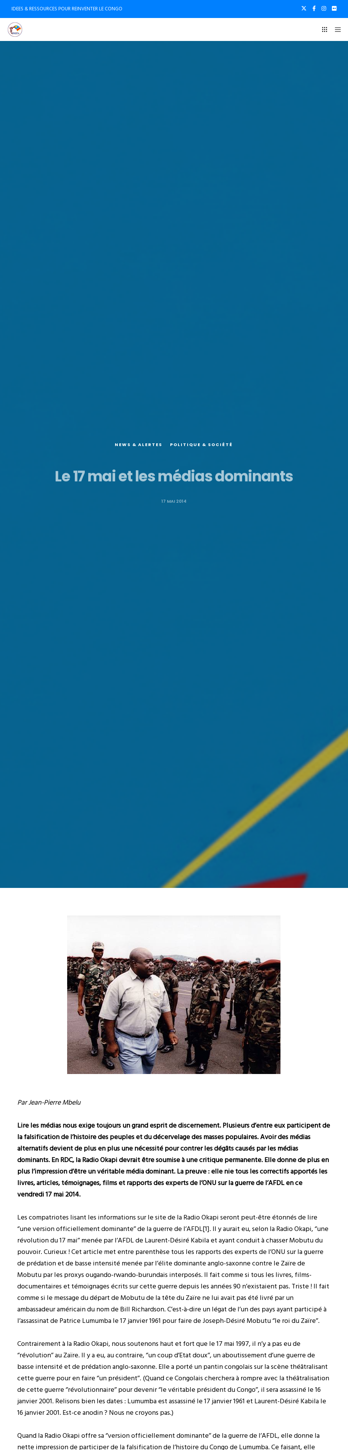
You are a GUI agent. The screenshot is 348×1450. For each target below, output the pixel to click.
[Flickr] (334, 8)
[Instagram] (324, 8)
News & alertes (138, 447)
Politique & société (201, 447)
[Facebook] (314, 8)
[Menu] (335, 29)
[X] (304, 8)
